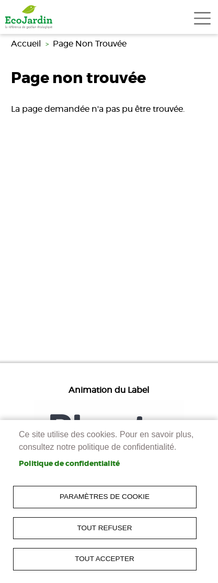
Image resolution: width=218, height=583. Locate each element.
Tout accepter (104, 559)
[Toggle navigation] (202, 18)
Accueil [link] (26, 44)
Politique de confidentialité (69, 464)
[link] (28, 17)
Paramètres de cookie (105, 496)
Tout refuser (104, 528)
